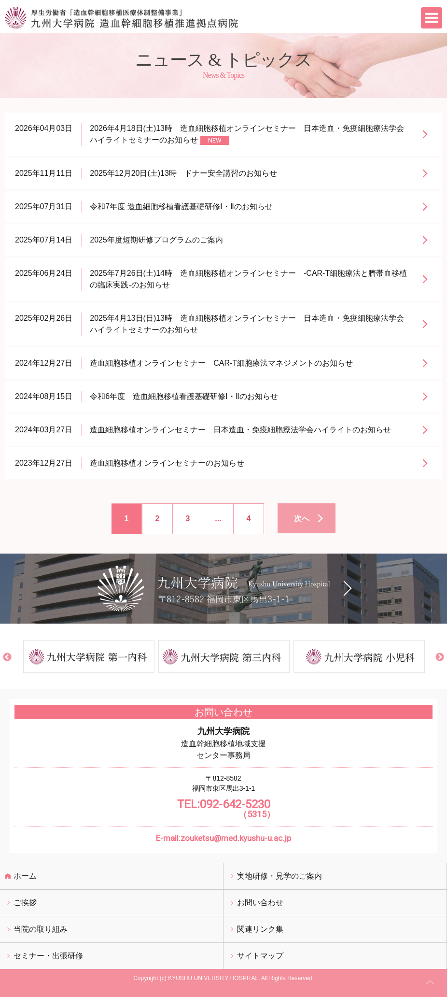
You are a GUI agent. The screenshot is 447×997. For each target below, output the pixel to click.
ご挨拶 (25, 902)
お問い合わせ (260, 902)
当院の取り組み (41, 929)
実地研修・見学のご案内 (279, 876)
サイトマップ (260, 956)
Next (440, 657)
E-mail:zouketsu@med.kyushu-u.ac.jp (223, 838)
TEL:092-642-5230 (223, 808)
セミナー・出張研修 (48, 956)
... (218, 518)
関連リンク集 (260, 929)
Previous (7, 657)
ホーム (25, 876)
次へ (301, 518)
